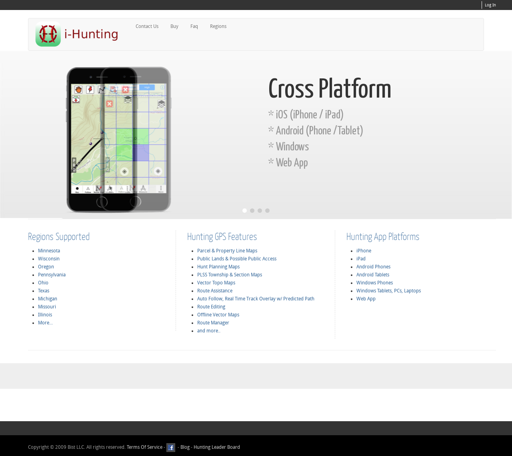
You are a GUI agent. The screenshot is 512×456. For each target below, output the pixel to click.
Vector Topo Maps (216, 283)
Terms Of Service (144, 447)
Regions (218, 26)
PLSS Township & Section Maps (229, 275)
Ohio (43, 283)
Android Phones (373, 267)
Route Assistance (214, 291)
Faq (194, 26)
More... (45, 323)
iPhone (363, 251)
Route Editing (211, 307)
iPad (361, 259)
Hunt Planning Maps (218, 267)
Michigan (47, 299)
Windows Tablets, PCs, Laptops (388, 291)
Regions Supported (59, 236)
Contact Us (147, 26)
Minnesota (49, 251)
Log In (490, 5)
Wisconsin (49, 259)
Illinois (45, 315)
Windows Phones (374, 283)
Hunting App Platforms (383, 236)
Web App (366, 299)
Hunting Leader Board (216, 447)
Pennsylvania (52, 275)
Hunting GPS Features (222, 236)
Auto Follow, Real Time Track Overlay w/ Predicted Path (255, 299)
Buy (174, 26)
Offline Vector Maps (218, 315)
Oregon (46, 267)
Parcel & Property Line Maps (227, 251)
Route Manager (213, 323)
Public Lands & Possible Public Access (236, 259)
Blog (185, 447)
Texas (43, 291)
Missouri (47, 307)
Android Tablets (372, 275)
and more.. (208, 331)
